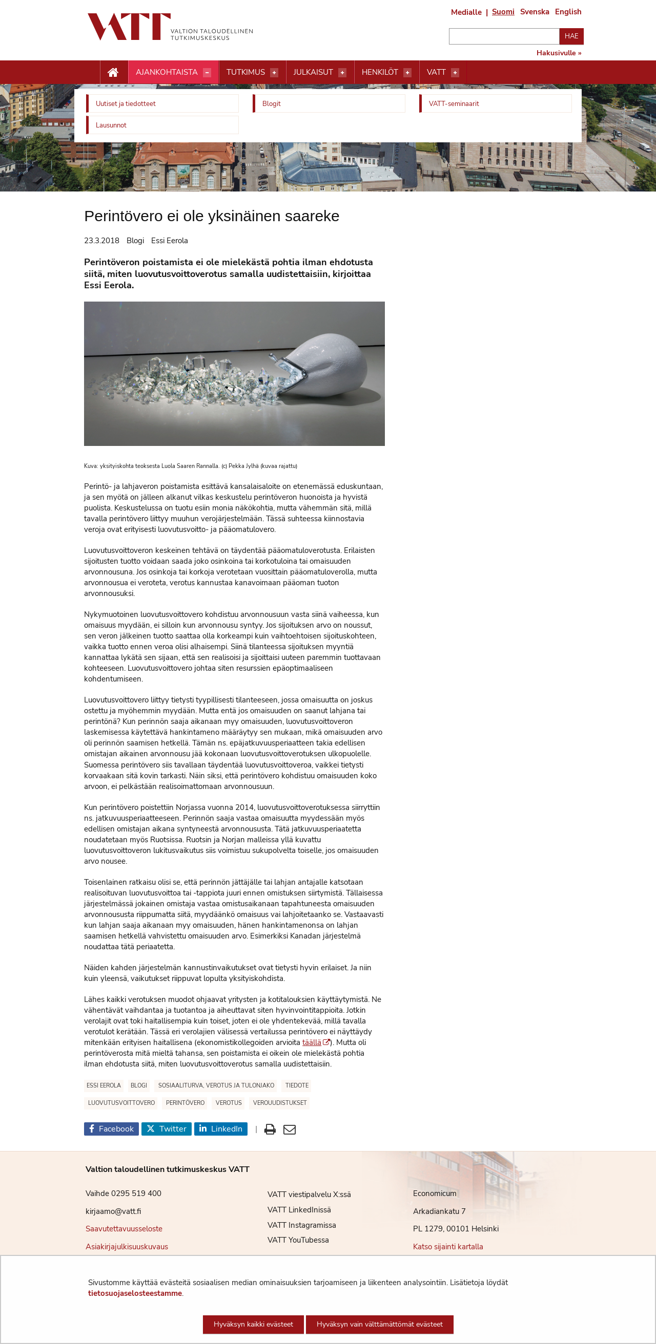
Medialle (466, 12)
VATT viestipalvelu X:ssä (301, 1194)
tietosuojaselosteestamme (135, 1293)
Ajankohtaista (167, 72)
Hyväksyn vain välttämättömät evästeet (380, 1324)
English (568, 12)
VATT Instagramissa (294, 1225)
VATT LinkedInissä (291, 1210)
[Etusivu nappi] (114, 72)
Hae (572, 36)
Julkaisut (313, 72)
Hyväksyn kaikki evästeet (253, 1324)
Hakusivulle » (559, 53)
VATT (436, 72)
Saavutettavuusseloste (124, 1229)
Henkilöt (380, 72)
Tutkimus (246, 72)
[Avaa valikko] (207, 72)
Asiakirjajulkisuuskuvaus (127, 1247)
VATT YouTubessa (290, 1240)
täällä (316, 1042)
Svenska (534, 12)
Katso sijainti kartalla (448, 1247)
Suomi (503, 12)
